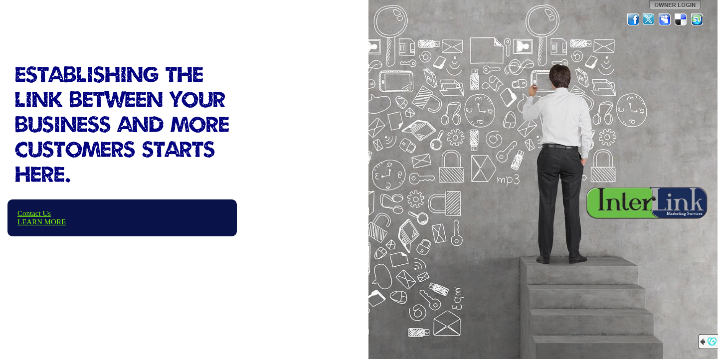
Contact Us (34, 213)
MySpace (665, 19)
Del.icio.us (681, 19)
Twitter (649, 19)
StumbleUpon (697, 19)
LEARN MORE (41, 222)
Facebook (633, 19)
